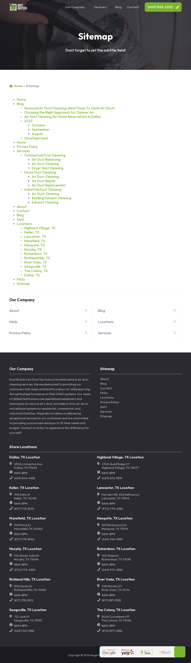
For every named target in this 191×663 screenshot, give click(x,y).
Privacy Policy (20, 333)
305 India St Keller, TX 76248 (25, 496)
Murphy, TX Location (25, 549)
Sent (20, 219)
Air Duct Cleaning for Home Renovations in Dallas (62, 117)
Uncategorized (36, 138)
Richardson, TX (36, 254)
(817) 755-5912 (23, 600)
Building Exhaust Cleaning (51, 198)
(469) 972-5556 (112, 570)
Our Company (75, 7)
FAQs (13, 322)
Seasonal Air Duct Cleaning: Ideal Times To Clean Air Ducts (69, 108)
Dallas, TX (32, 275)
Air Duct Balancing (46, 159)
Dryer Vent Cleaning (47, 168)
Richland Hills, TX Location (29, 579)
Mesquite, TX (34, 245)
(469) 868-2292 (160, 7)
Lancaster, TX (35, 236)
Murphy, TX (33, 249)
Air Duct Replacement (49, 185)
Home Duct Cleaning (40, 172)
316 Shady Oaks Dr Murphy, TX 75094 (27, 557)
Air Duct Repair (44, 181)
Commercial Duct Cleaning (44, 155)
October (38, 125)
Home (18, 86)
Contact (133, 7)
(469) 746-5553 (112, 539)
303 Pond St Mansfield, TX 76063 (28, 527)
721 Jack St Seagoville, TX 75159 (28, 618)
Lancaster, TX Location (115, 488)
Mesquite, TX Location (114, 518)
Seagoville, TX (35, 266)
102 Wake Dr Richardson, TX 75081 (116, 557)
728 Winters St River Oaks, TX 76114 (116, 588)
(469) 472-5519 (112, 478)
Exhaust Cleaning (45, 202)
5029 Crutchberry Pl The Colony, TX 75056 (116, 618)
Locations (106, 322)
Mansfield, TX (34, 241)
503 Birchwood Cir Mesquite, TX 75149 (115, 527)
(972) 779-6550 (112, 509)
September (41, 129)
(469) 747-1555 (24, 631)
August (37, 134)
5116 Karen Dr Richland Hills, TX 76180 (30, 588)
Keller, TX (31, 232)
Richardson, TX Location (116, 549)
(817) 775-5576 (24, 509)
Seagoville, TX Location (27, 610)
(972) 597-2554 (112, 631)
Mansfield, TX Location (27, 518)
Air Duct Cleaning (45, 164)
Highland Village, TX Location (120, 457)
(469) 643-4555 (24, 478)
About (14, 311)
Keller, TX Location (24, 488)
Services (100, 7)
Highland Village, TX (40, 228)
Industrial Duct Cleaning (42, 189)
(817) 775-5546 (24, 539)
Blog (118, 7)
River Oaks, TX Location (116, 579)
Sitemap (23, 284)
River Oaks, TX (35, 262)
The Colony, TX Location (116, 610)
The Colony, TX (36, 271)
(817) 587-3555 (111, 600)
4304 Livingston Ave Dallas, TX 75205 (28, 466)
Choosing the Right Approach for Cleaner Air (59, 112)
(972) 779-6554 (24, 570)
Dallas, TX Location (24, 457)
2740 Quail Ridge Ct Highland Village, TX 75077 (120, 466)
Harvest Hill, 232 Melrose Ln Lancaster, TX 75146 (120, 496)
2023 (28, 121)
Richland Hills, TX (37, 258)
